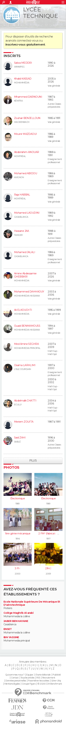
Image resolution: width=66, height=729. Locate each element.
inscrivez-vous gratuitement (25, 44)
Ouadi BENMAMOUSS (27, 325)
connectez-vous (28, 40)
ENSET (8, 629)
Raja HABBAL (22, 194)
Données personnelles (15, 680)
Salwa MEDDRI (23, 62)
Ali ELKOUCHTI (23, 309)
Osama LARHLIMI (24, 365)
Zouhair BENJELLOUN (27, 118)
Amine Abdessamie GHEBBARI (25, 275)
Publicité (57, 675)
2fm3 (48, 568)
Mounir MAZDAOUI (25, 134)
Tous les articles (27, 678)
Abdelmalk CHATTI (25, 400)
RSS (38, 678)
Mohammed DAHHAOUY (29, 291)
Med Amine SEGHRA (26, 343)
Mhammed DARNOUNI (28, 96)
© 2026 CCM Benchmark (49, 684)
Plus (33, 460)
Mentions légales (12, 684)
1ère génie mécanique (17, 533)
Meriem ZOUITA (23, 421)
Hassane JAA (21, 230)
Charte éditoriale (43, 675)
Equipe (29, 675)
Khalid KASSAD (23, 78)
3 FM (18, 568)
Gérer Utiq (56, 680)
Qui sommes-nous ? (14, 675)
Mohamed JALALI (24, 252)
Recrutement (48, 678)
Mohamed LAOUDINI (26, 212)
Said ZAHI (20, 437)
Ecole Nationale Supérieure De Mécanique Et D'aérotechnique (32, 603)
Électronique (17, 498)
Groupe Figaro (29, 684)
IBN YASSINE (11, 637)
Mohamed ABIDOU (25, 173)
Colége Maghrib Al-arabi (18, 612)
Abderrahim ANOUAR (26, 152)
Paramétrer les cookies (38, 680)
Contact (14, 678)
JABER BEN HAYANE (16, 621)
